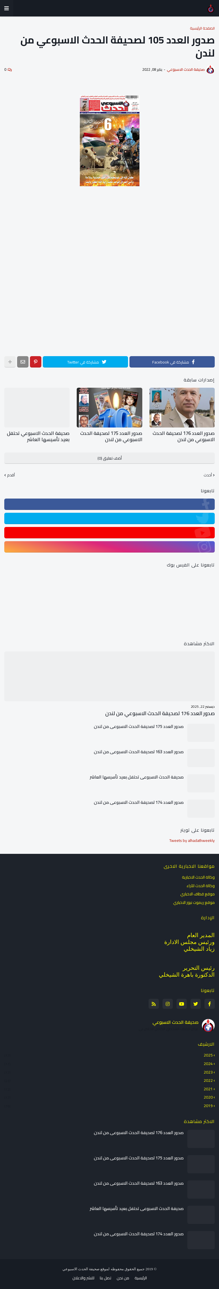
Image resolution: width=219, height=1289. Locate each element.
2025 (108, 1055)
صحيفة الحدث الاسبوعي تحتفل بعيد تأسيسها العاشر (40, 436)
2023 (108, 1071)
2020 (108, 1096)
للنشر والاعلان (83, 1277)
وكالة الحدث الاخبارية (198, 877)
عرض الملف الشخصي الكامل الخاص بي (168, 1028)
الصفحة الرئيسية (202, 28)
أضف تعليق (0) (110, 457)
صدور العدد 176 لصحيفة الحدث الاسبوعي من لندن (185, 436)
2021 (108, 1088)
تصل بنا (105, 1277)
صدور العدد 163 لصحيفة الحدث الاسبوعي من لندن (139, 751)
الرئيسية (141, 1277)
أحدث (208, 475)
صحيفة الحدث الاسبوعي (175, 1021)
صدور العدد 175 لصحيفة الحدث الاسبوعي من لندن (112, 436)
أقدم (11, 475)
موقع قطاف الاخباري (197, 893)
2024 (108, 1062)
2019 (108, 1104)
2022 (108, 1079)
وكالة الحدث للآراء (200, 885)
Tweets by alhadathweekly (192, 840)
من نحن (123, 1277)
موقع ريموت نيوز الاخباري (194, 901)
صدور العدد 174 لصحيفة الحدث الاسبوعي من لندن (139, 802)
